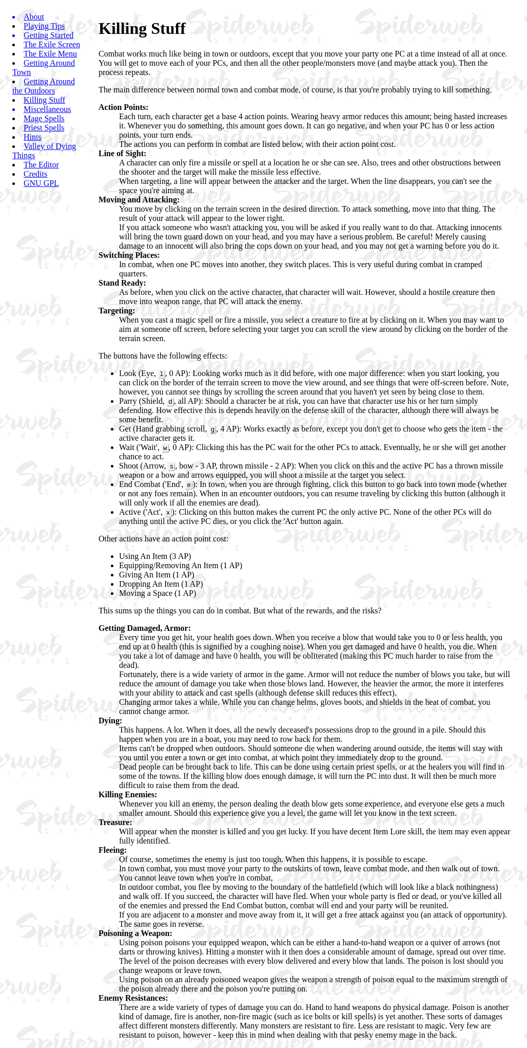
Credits (35, 174)
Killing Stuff (44, 100)
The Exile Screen (52, 44)
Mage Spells (44, 118)
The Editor (41, 164)
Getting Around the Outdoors (43, 86)
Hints (33, 137)
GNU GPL (41, 183)
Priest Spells (44, 127)
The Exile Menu (50, 53)
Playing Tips (44, 26)
